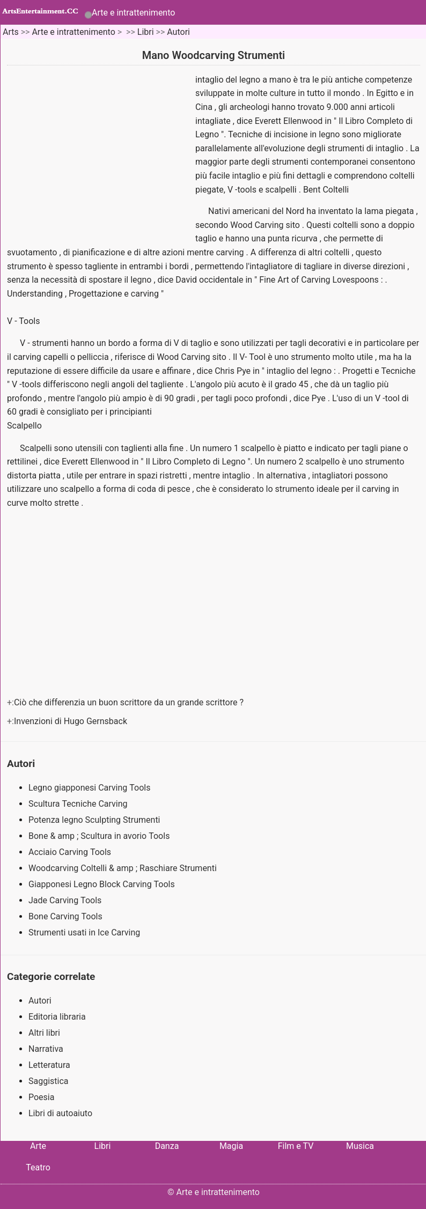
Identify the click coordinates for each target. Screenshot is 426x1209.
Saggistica (48, 1081)
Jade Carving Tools (66, 900)
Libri (145, 32)
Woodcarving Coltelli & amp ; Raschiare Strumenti (123, 868)
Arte (38, 1146)
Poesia (41, 1097)
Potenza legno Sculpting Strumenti (95, 820)
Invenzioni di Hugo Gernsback (71, 721)
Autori (178, 32)
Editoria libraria (57, 1017)
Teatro (38, 1167)
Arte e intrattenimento (133, 13)
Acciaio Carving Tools (70, 852)
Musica (360, 1146)
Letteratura (49, 1065)
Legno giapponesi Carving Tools (90, 788)
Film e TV (296, 1146)
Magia (231, 1146)
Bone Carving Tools (66, 916)
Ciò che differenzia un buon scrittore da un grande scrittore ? (130, 702)
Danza (167, 1146)
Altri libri (44, 1033)
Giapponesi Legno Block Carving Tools (102, 884)
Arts (11, 32)
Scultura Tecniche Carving (79, 804)
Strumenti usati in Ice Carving (85, 932)
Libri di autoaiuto (60, 1113)
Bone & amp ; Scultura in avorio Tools (100, 836)
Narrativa (45, 1049)
